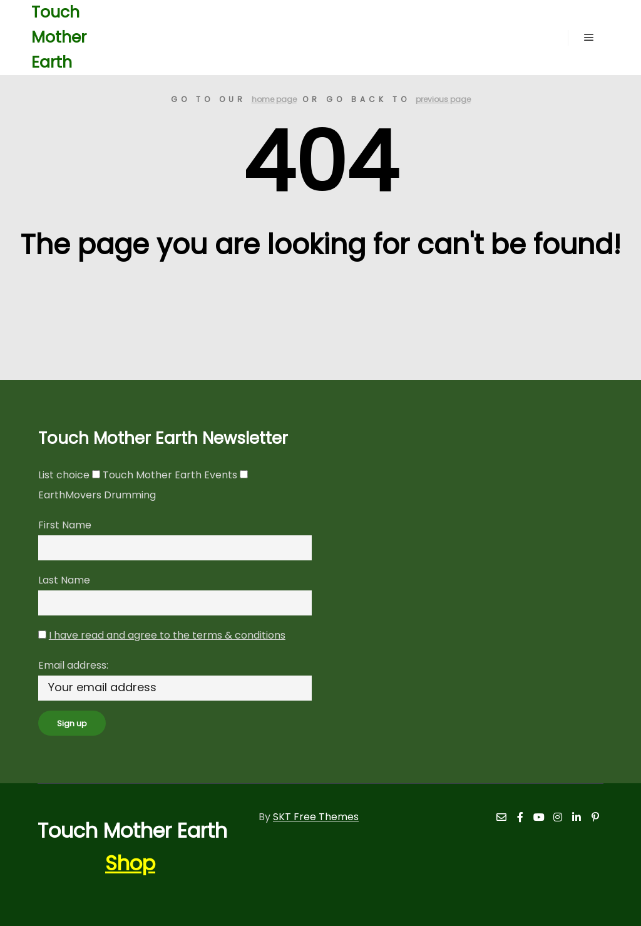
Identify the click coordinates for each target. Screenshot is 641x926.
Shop (130, 863)
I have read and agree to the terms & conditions (167, 635)
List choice (64, 475)
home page (274, 99)
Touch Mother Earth (58, 37)
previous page (443, 99)
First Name (64, 525)
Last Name (64, 580)
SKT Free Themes (316, 817)
